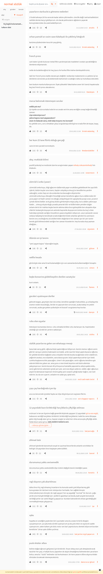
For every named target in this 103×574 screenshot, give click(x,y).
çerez (74, 572)
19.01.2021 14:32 (82, 334)
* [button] (37, 529)
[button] (66, 4)
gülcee (91, 248)
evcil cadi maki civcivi (86, 379)
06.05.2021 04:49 (81, 312)
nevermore (90, 173)
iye (93, 506)
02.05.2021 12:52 (82, 268)
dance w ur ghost (87, 562)
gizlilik (80, 572)
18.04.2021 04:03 (67, 534)
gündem (12, 9)
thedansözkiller (88, 150)
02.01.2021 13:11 (77, 431)
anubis (91, 27)
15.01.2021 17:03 (73, 562)
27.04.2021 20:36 (80, 229)
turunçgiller (79, 4)
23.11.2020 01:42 (82, 287)
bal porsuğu (89, 431)
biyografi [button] (18, 15)
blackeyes (90, 92)
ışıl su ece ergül (92, 413)
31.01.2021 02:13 (75, 47)
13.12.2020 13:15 (82, 28)
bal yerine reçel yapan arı (84, 534)
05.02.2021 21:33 (75, 151)
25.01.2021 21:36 (75, 131)
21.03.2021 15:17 (85, 506)
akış (4, 9)
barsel (91, 453)
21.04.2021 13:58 (78, 173)
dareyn (91, 312)
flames (91, 287)
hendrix (91, 472)
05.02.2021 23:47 (82, 248)
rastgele (6, 20)
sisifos (91, 334)
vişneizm (90, 229)
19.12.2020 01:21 (79, 92)
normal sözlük (13, 4)
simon (91, 268)
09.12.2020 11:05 (82, 453)
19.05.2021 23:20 (70, 379)
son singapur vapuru (86, 398)
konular (21, 9)
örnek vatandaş (88, 47)
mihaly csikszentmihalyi (82, 165)
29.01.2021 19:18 (71, 399)
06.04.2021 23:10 (81, 473)
